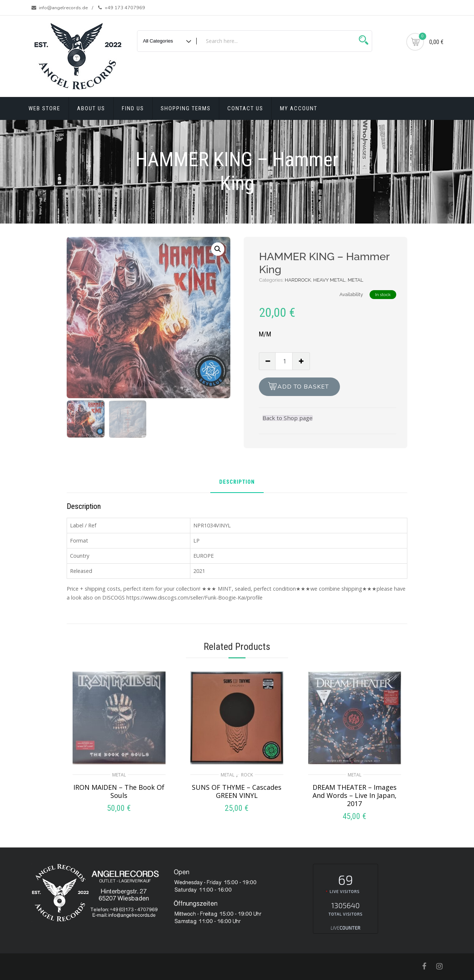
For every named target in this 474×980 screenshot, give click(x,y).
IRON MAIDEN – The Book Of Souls (118, 791)
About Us (91, 108)
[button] (217, 249)
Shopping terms (186, 108)
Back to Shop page (288, 418)
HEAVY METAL (329, 280)
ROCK (247, 775)
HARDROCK (298, 280)
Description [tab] (237, 482)
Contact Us (245, 108)
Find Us (133, 108)
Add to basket (303, 387)
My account (298, 108)
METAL (355, 280)
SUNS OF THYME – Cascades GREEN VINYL (236, 791)
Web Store (44, 108)
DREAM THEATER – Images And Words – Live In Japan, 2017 (355, 795)
